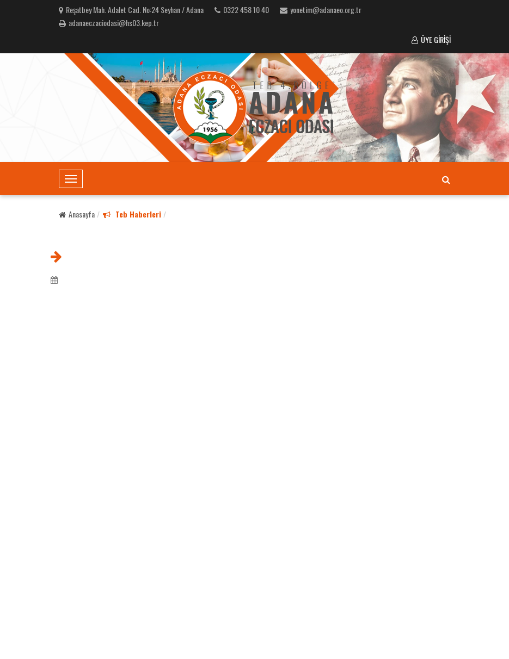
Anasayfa (77, 214)
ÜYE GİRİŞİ (431, 39)
